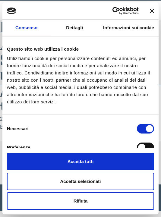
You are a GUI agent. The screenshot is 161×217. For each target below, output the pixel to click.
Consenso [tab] (26, 27)
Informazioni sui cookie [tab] (128, 27)
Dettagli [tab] (74, 27)
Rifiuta (81, 200)
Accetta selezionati (80, 181)
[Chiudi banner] (152, 11)
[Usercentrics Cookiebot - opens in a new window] (112, 11)
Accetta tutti (81, 161)
